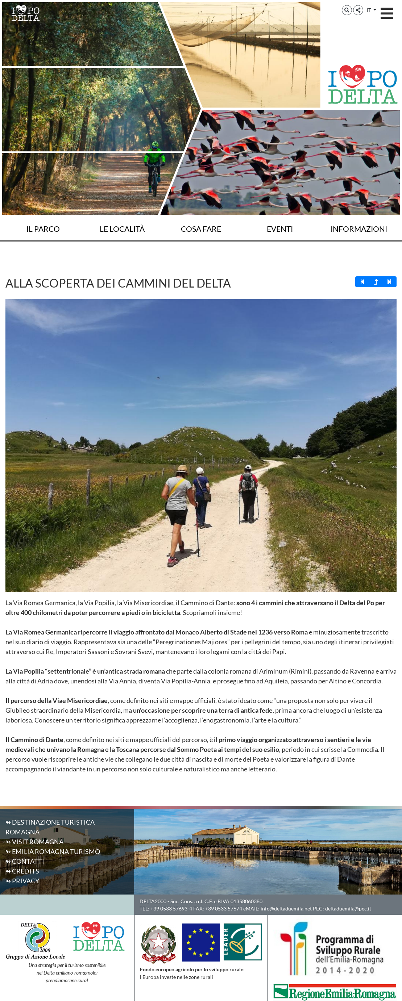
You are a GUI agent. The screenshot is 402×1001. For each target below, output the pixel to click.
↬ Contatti (24, 861)
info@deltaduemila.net (286, 908)
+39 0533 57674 (223, 908)
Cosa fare (201, 228)
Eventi (280, 228)
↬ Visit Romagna (34, 842)
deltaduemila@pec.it (348, 908)
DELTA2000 (153, 901)
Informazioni (359, 228)
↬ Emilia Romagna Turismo (52, 851)
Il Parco (43, 228)
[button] (347, 10)
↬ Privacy (22, 881)
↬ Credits (22, 871)
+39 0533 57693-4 (171, 908)
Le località (122, 228)
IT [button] (369, 10)
